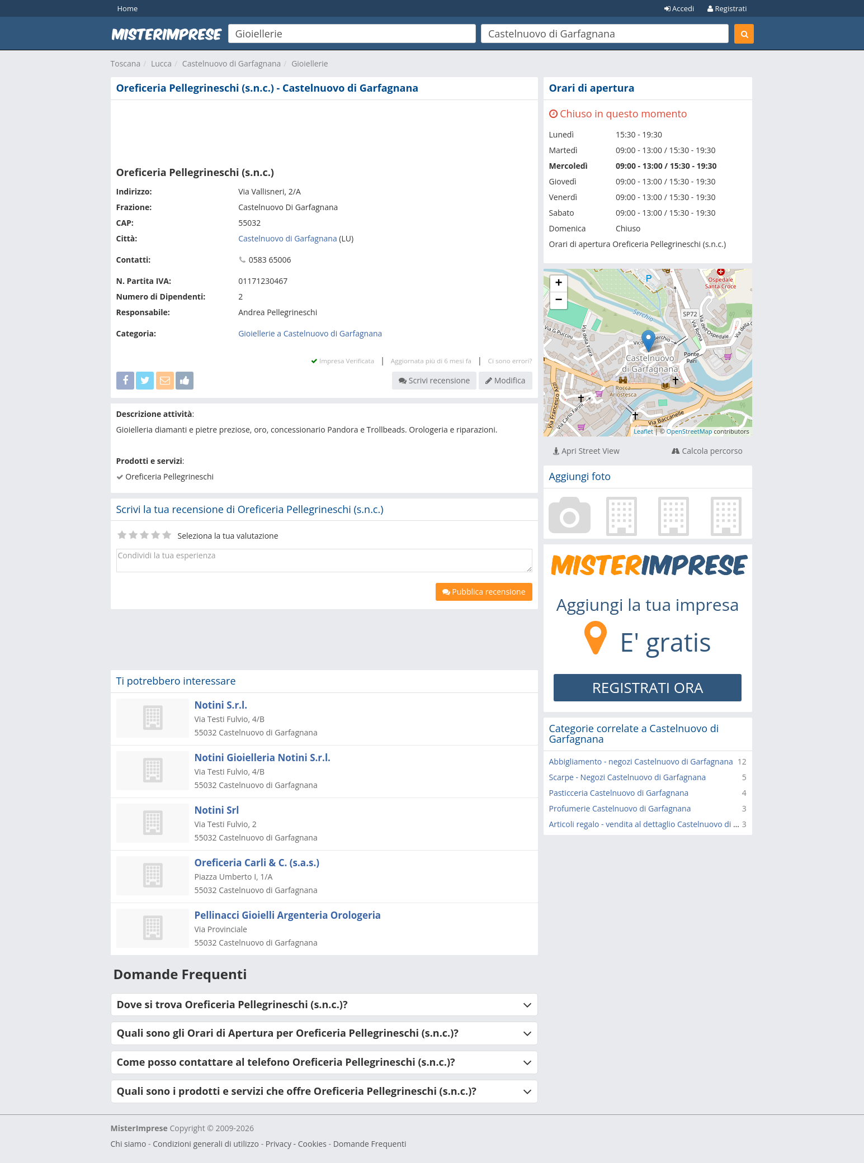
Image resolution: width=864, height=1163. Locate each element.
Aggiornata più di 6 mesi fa (431, 361)
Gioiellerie (309, 63)
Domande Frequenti (370, 1143)
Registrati (727, 8)
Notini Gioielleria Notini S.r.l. (263, 757)
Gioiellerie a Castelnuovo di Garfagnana (310, 333)
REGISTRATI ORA (648, 687)
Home (127, 8)
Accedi (679, 8)
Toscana (126, 63)
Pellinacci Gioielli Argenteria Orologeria (288, 915)
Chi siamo (129, 1143)
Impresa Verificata (342, 361)
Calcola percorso (707, 450)
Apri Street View (586, 450)
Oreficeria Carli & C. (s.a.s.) (257, 862)
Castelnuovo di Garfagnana (231, 63)
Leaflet (643, 431)
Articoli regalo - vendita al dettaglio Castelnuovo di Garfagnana (662, 824)
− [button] (558, 300)
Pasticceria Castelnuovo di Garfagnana (619, 792)
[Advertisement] (324, 131)
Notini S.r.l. (221, 705)
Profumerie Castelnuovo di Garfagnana (620, 808)
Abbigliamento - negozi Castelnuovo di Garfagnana (641, 761)
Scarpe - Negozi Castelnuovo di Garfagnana (627, 777)
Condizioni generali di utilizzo (206, 1143)
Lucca (161, 63)
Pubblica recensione (484, 591)
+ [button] (558, 284)
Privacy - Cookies (296, 1143)
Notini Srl (217, 810)
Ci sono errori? (510, 361)
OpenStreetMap (689, 431)
